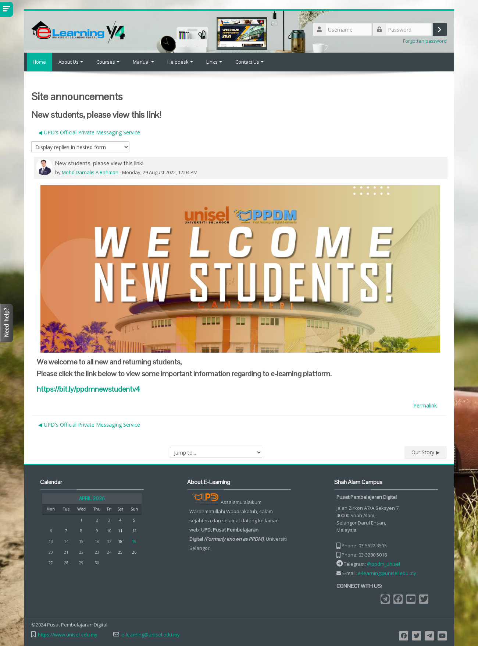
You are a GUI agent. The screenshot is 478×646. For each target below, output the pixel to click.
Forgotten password (425, 41)
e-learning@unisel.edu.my (387, 573)
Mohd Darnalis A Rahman (90, 172)
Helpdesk (180, 62)
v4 (88, 388)
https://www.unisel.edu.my (67, 635)
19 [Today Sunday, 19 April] (134, 541)
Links (214, 62)
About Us (70, 62)
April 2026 (92, 498)
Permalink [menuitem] (425, 405)
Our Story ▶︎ (425, 451)
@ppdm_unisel (383, 564)
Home (37, 62)
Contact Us (249, 62)
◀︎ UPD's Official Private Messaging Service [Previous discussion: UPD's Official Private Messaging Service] (89, 131)
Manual (143, 62)
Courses (108, 62)
